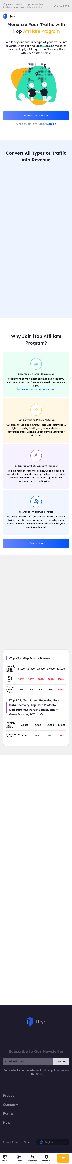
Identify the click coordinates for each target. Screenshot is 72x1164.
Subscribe (60, 1061)
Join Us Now (36, 543)
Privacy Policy (11, 1142)
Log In (51, 124)
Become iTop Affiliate (36, 115)
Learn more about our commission (36, 389)
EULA (27, 1142)
